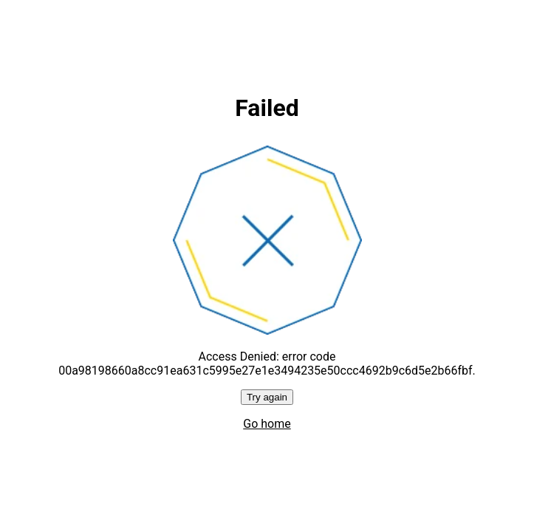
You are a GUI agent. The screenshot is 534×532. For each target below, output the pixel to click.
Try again (267, 397)
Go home (266, 424)
